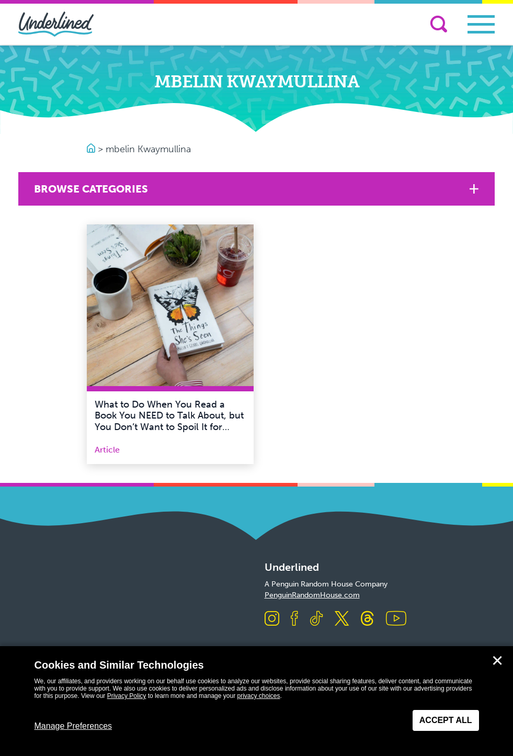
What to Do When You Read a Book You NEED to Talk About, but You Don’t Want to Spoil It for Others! (169, 421)
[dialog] (256, 701)
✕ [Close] (497, 661)
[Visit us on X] (342, 619)
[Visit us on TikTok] (316, 619)
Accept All (445, 720)
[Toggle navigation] (481, 24)
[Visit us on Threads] (367, 619)
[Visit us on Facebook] (294, 619)
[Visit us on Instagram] (272, 619)
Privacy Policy (126, 695)
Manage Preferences (73, 725)
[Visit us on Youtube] (396, 619)
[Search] (438, 24)
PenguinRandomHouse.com (312, 595)
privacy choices (258, 695)
